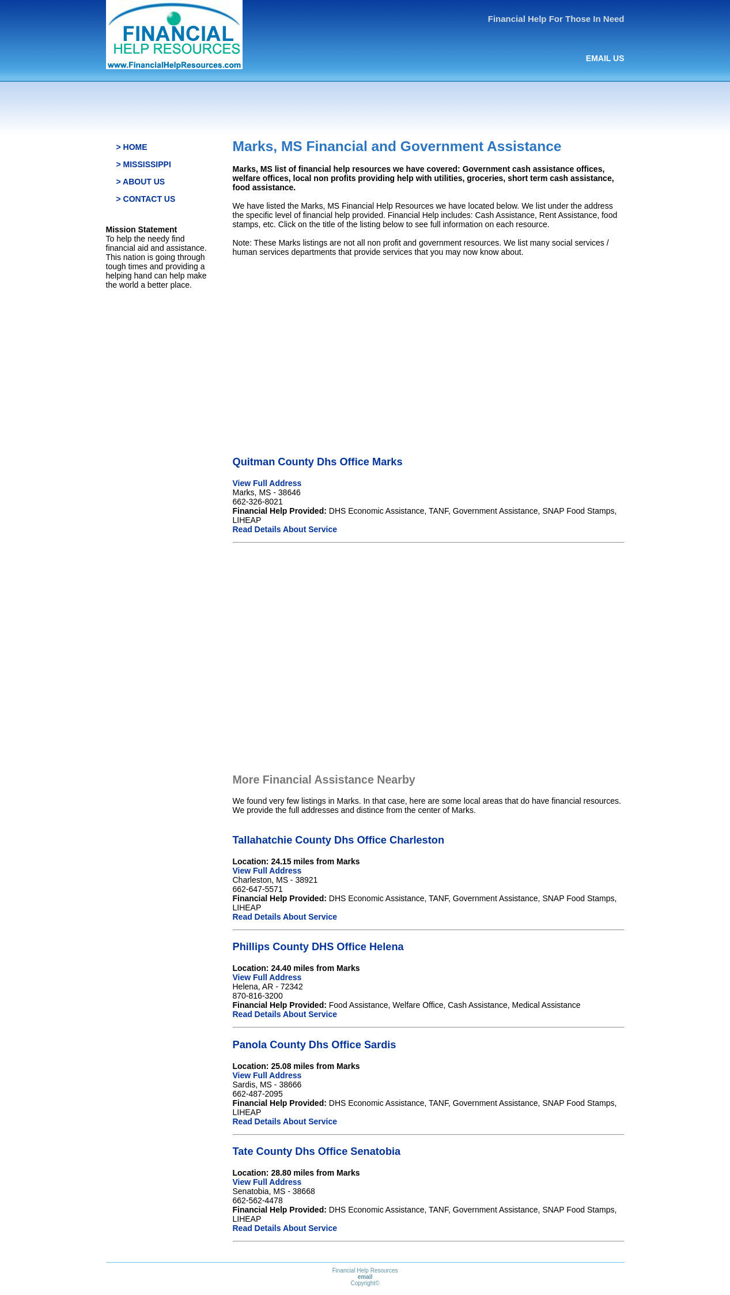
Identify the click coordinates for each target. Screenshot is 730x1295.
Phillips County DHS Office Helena (318, 947)
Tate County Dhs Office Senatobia (317, 1151)
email (365, 1277)
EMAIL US (605, 58)
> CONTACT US (146, 199)
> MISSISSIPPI (143, 164)
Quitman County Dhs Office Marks (318, 462)
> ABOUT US (140, 181)
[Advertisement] (429, 346)
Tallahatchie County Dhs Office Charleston (339, 840)
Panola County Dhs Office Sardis (314, 1045)
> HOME (131, 147)
